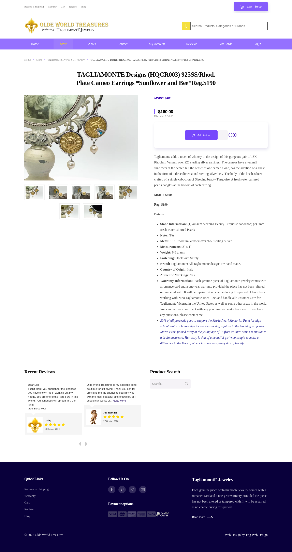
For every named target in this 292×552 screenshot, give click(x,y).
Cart (63, 6)
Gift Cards (225, 44)
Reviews (191, 44)
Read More (119, 400)
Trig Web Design (257, 535)
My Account (157, 44)
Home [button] (35, 44)
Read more (198, 517)
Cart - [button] (251, 7)
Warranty (52, 6)
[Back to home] (67, 25)
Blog (83, 6)
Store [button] (63, 44)
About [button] (92, 44)
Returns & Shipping (34, 6)
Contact (122, 44)
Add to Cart (201, 135)
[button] (34, 192)
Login (257, 44)
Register (73, 6)
